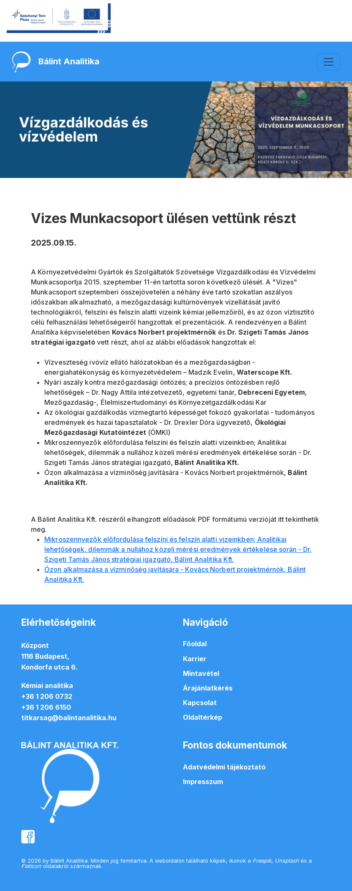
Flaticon (31, 866)
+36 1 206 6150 (46, 707)
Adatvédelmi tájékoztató (224, 767)
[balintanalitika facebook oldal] (28, 836)
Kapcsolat (200, 702)
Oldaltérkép (202, 717)
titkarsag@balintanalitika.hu (68, 717)
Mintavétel (201, 673)
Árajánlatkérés (208, 688)
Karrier (194, 659)
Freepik (262, 861)
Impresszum (203, 781)
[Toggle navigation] (328, 61)
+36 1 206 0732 (46, 696)
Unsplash (287, 861)
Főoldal (195, 644)
